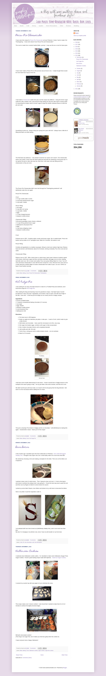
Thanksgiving (43, 273)
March (78, 81)
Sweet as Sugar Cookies (59, 557)
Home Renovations (51, 26)
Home (42, 655)
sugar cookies (41, 650)
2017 (76, 44)
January (79, 86)
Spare (79, 121)
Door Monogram (38, 542)
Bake (15, 26)
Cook (27, 273)
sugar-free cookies (49, 650)
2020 (76, 42)
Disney (34, 26)
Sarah (77, 33)
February (79, 83)
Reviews (68, 26)
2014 (76, 51)
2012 (76, 55)
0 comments (33, 270)
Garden (41, 26)
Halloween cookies (33, 650)
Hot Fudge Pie (24, 282)
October (79, 68)
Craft (27, 26)
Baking (24, 273)
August (78, 70)
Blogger (65, 667)
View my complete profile (80, 35)
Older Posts (64, 655)
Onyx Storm (81, 128)
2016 (76, 46)
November (79, 57)
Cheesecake (26, 99)
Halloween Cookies (27, 551)
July (78, 73)
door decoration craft (29, 542)
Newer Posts (19, 655)
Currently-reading (83, 119)
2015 (76, 49)
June (78, 75)
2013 (76, 53)
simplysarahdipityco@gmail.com (81, 96)
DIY (23, 542)
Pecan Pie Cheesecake (29, 35)
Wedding (76, 26)
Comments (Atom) (27, 657)
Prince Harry (82, 123)
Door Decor (22, 447)
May (78, 77)
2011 (76, 88)
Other (61, 26)
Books (22, 26)
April (78, 79)
